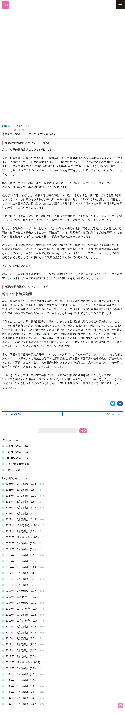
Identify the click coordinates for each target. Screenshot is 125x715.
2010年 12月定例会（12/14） (24, 662)
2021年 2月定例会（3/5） (21, 531)
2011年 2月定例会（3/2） (21, 656)
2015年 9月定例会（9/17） (22, 590)
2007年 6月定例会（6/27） (22, 704)
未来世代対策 (17, 446)
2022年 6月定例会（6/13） (22, 519)
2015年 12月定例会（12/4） (23, 596)
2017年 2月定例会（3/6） (21, 573)
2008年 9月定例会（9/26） (22, 686)
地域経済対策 (18, 130)
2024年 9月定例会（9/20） (22, 495)
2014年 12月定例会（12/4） (23, 608)
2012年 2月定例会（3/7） (21, 638)
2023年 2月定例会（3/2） (21, 513)
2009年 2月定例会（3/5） (21, 680)
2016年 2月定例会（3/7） (21, 584)
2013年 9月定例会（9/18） (22, 614)
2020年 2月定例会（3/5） (21, 543)
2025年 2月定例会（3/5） (21, 489)
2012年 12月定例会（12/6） (23, 620)
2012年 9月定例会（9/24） (22, 626)
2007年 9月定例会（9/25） (22, 698)
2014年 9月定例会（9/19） (22, 602)
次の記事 (112, 414)
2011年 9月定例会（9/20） (22, 644)
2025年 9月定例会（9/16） (22, 483)
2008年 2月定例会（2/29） (22, 692)
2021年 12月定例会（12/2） (23, 525)
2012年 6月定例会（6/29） (17, 126)
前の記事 (13, 414)
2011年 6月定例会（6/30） (22, 650)
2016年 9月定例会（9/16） (22, 579)
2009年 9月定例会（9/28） (22, 674)
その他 (13, 469)
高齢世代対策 (17, 452)
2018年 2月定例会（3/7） (21, 561)
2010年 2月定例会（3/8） (21, 668)
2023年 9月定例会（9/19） (22, 507)
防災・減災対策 (19, 463)
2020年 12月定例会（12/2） (23, 537)
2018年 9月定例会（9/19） (22, 555)
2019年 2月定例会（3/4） (21, 549)
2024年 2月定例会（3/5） (21, 501)
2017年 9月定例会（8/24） (22, 567)
